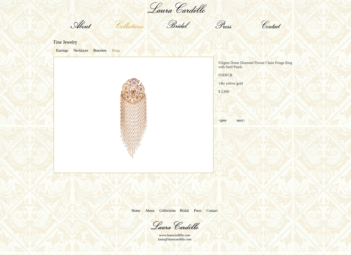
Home (136, 211)
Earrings (62, 50)
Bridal (184, 211)
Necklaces (80, 50)
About (149, 211)
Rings (116, 50)
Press (198, 211)
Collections (167, 211)
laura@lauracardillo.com (174, 239)
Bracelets (100, 50)
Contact (212, 211)
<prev (223, 120)
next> (241, 120)
